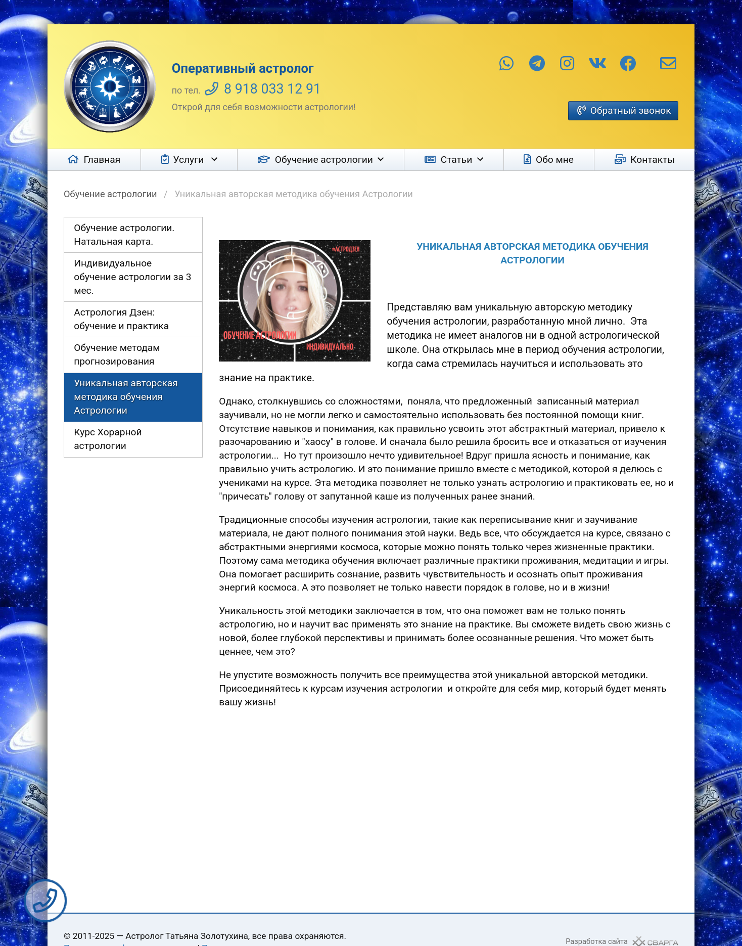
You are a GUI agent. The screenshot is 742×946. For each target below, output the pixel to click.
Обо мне (555, 159)
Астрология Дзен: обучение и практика (121, 319)
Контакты (652, 159)
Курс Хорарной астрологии (108, 439)
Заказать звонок (45, 901)
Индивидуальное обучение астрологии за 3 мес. (132, 276)
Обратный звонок (630, 110)
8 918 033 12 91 (272, 89)
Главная (101, 159)
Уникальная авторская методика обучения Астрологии (126, 396)
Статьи (457, 159)
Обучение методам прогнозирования (117, 354)
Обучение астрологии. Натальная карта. (124, 234)
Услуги (189, 159)
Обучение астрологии (324, 159)
